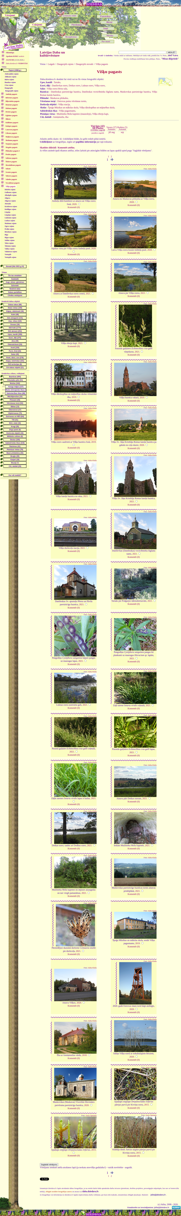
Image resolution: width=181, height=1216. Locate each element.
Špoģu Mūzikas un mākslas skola (63, 107)
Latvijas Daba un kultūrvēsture (52, 53)
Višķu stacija (64, 104)
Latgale (51, 64)
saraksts (15, 56)
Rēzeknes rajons (11, 232)
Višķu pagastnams (67, 111)
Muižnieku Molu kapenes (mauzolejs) (74, 114)
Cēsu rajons (9, 85)
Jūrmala (8, 204)
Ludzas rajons (10, 221)
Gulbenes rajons (11, 192)
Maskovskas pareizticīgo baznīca (135, 92)
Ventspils (8, 254)
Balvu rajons (9, 80)
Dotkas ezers (74, 85)
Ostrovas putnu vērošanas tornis (71, 101)
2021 (88, 293)
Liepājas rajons (10, 215)
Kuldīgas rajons (10, 209)
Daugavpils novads (84, 64)
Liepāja (7, 212)
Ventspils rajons (10, 257)
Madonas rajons (10, 223)
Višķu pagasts (101, 64)
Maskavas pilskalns (59, 98)
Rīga (6, 235)
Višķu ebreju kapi (100, 114)
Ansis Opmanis (151, 1067)
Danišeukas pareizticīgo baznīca (66, 92)
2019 (74, 397)
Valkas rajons (10, 249)
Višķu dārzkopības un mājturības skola (97, 107)
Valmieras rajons (11, 252)
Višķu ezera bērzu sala (57, 88)
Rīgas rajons (9, 237)
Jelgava (7, 198)
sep (122, 132)
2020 (74, 204)
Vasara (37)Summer (111, 128)
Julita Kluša (92, 167)
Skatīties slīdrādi (48, 147)
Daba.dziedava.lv (17, 63)
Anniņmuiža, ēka (60, 117)
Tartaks (57, 82)
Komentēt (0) (74, 207)
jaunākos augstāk (97, 133)
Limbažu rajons (10, 218)
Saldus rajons (10, 240)
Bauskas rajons (10, 82)
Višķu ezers (99, 85)
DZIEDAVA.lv (94, 4)
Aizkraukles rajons (12, 74)
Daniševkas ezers (60, 85)
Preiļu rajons (9, 229)
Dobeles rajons (10, 190)
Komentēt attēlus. (66, 147)
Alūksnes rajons (10, 77)
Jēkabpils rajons (11, 195)
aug (113, 132)
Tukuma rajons (10, 246)
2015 (146, 1104)
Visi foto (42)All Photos (97, 128)
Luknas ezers (87, 85)
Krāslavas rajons (11, 206)
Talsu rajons (9, 243)
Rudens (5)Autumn (122, 128)
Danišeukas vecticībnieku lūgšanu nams (100, 92)
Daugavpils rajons (11, 91)
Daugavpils (9, 88)
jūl (109, 132)
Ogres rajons (9, 226)
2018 (84, 1055)
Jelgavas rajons (10, 201)
